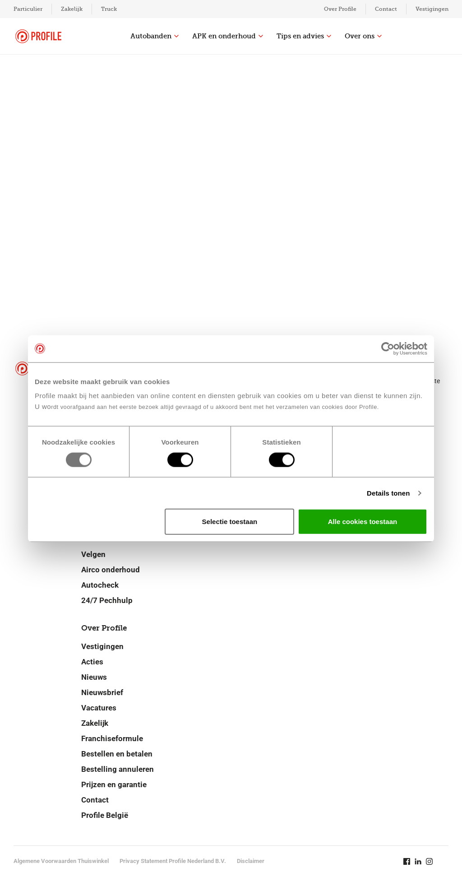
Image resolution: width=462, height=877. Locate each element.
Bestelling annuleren (117, 769)
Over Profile (340, 9)
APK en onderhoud (227, 36)
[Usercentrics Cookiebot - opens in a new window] (387, 348)
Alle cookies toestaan (362, 521)
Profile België (104, 815)
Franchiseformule (112, 738)
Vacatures (98, 707)
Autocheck (100, 584)
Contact (386, 9)
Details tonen (388, 493)
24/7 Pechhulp (107, 600)
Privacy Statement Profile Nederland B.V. (173, 861)
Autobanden (154, 36)
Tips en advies (304, 36)
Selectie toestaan (230, 521)
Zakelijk (72, 9)
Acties (92, 661)
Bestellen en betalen (116, 753)
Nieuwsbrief (102, 692)
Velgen (93, 554)
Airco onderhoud (110, 569)
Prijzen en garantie (114, 784)
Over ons (363, 36)
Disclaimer (250, 861)
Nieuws (94, 677)
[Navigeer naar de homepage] (38, 36)
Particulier (28, 9)
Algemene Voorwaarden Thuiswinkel (61, 861)
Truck (109, 9)
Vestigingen (432, 9)
